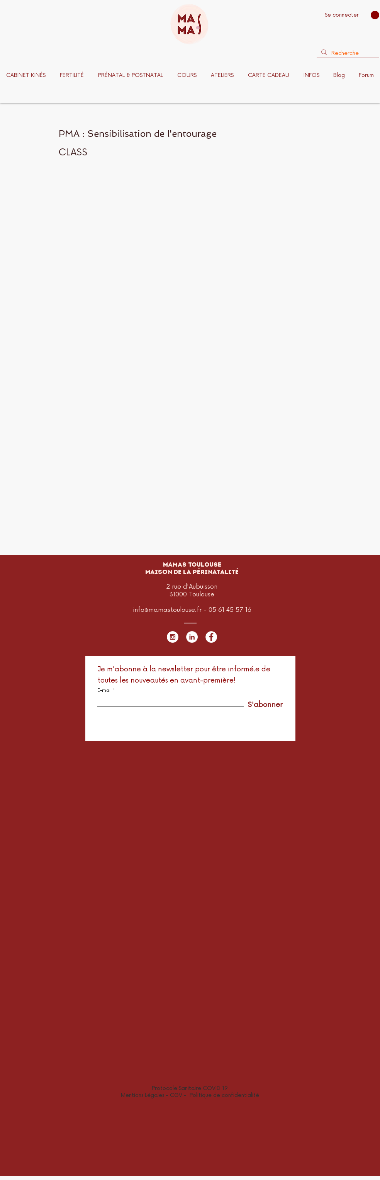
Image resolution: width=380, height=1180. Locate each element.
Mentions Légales (142, 1095)
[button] (375, 15)
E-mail (104, 690)
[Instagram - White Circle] (172, 637)
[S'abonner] (263, 705)
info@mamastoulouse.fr (167, 610)
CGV (177, 1095)
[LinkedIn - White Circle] (192, 637)
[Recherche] (347, 53)
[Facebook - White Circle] (211, 637)
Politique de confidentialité (224, 1095)
